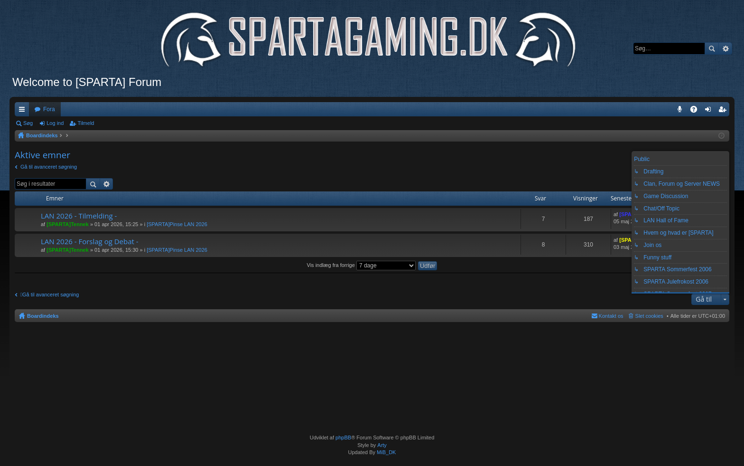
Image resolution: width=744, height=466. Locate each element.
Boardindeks (43, 316)
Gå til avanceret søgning (48, 167)
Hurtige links (24, 111)
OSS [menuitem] (697, 111)
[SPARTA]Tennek (67, 224)
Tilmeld (85, 123)
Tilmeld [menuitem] (725, 111)
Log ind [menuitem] (710, 111)
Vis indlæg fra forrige (361, 265)
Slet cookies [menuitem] (649, 316)
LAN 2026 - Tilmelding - (79, 215)
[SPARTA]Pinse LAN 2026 (177, 224)
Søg (712, 48)
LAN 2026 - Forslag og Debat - (90, 241)
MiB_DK (385, 452)
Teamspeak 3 (682, 111)
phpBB (343, 437)
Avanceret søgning (725, 48)
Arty (382, 445)
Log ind (55, 123)
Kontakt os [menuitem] (611, 316)
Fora (49, 109)
